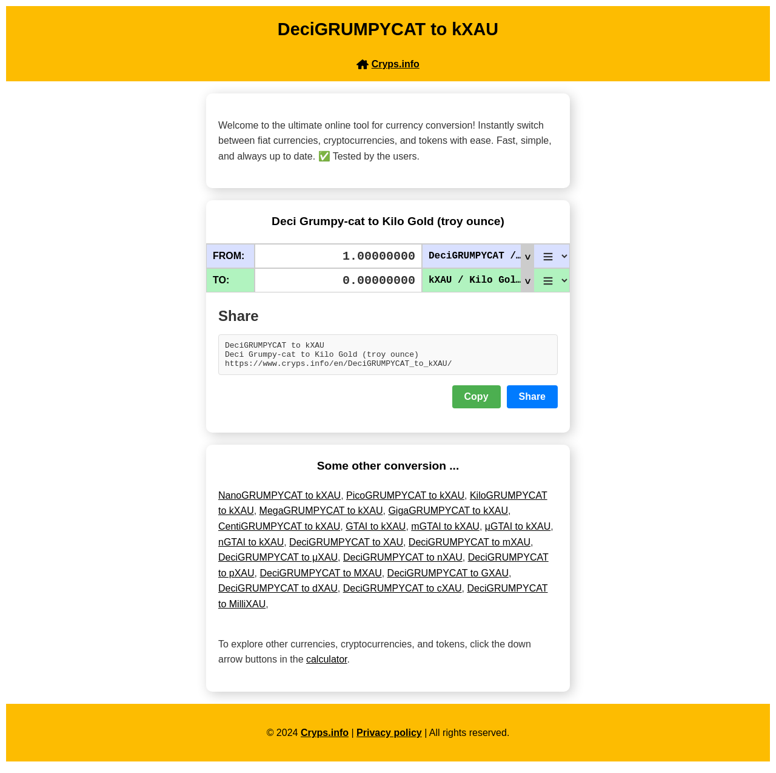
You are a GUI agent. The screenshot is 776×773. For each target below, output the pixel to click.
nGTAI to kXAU (251, 547)
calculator (326, 665)
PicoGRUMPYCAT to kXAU (405, 501)
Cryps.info (325, 738)
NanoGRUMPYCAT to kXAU (279, 501)
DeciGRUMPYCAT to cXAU (402, 594)
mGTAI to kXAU (445, 532)
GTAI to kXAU (376, 532)
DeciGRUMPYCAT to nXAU (403, 563)
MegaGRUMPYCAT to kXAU (321, 516)
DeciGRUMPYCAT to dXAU (278, 594)
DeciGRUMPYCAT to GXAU (448, 578)
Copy (476, 402)
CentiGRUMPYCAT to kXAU (279, 532)
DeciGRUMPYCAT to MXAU (320, 578)
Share (532, 402)
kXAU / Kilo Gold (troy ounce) (481, 280)
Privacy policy (389, 738)
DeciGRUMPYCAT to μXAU (278, 563)
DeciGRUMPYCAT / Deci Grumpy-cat (481, 256)
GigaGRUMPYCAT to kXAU (448, 516)
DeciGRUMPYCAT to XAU (346, 547)
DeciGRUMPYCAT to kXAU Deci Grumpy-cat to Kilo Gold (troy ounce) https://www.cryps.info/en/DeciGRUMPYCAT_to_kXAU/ (388, 357)
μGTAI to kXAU (518, 532)
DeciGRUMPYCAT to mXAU (469, 547)
